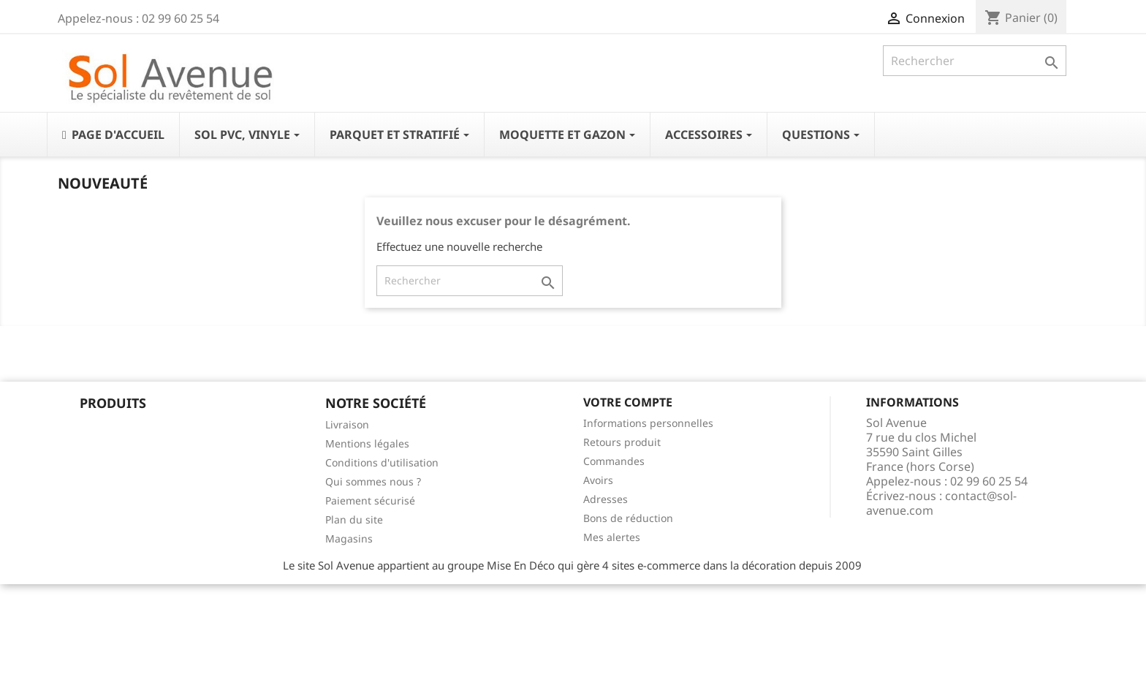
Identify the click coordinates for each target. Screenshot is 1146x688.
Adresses (605, 499)
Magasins (349, 538)
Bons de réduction (628, 518)
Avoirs (598, 480)
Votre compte (627, 402)
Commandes (614, 461)
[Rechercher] (974, 60)
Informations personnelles (648, 423)
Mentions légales (367, 443)
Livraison (347, 424)
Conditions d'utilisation (382, 462)
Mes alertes (611, 537)
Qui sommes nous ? (373, 481)
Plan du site (354, 519)
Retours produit (622, 442)
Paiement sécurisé (370, 500)
